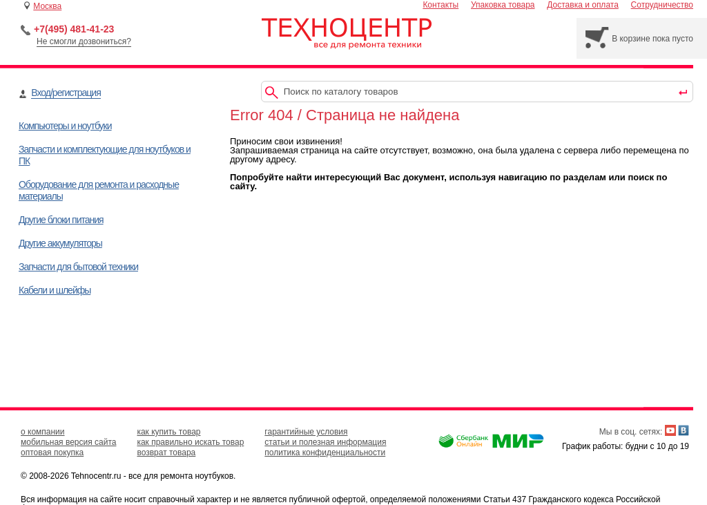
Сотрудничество (662, 5)
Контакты (440, 5)
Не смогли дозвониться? (84, 41)
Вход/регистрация (65, 92)
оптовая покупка (52, 452)
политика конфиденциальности (324, 452)
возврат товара (166, 452)
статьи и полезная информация (325, 442)
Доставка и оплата (583, 5)
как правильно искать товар (190, 442)
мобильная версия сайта (68, 442)
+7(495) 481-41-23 (74, 29)
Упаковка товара (503, 5)
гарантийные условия (305, 432)
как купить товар (168, 432)
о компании (43, 432)
